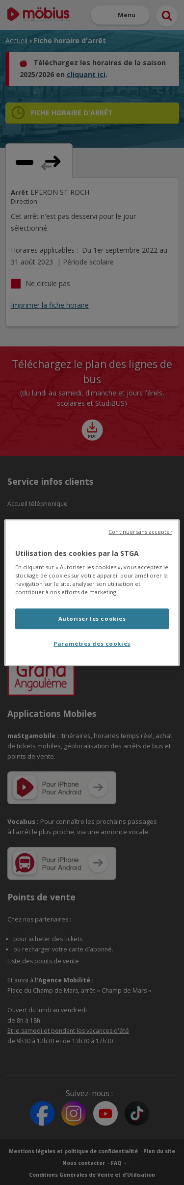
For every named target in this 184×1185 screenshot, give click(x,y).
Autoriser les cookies (92, 619)
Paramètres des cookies (92, 643)
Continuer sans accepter (140, 531)
